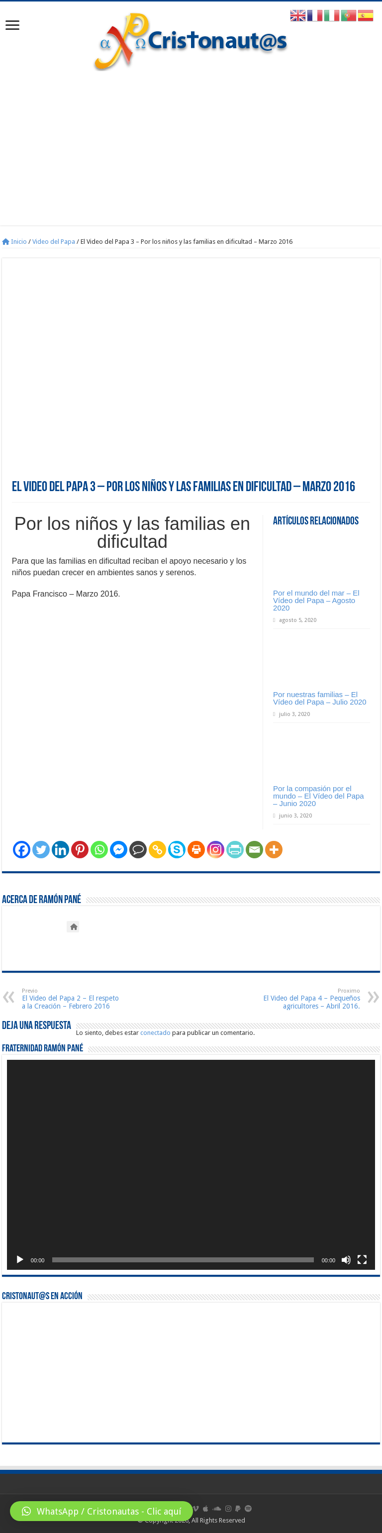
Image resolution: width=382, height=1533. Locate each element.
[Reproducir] (20, 1260)
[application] (191, 1165)
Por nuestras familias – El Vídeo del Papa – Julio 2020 (320, 698)
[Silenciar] (346, 1260)
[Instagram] (215, 849)
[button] (101, 1511)
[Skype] (177, 849)
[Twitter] (41, 849)
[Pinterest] (80, 849)
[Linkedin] (60, 849)
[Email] (254, 849)
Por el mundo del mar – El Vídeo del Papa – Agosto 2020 (316, 600)
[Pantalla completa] (362, 1260)
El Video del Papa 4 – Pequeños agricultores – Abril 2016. (309, 999)
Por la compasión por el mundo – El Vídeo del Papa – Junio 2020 (318, 796)
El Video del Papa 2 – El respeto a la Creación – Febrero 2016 (73, 999)
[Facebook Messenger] (118, 849)
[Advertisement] (191, 155)
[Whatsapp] (99, 849)
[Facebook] (21, 849)
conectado (155, 1032)
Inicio (14, 241)
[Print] (196, 849)
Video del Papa (53, 241)
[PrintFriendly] (235, 849)
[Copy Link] (157, 849)
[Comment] (138, 849)
